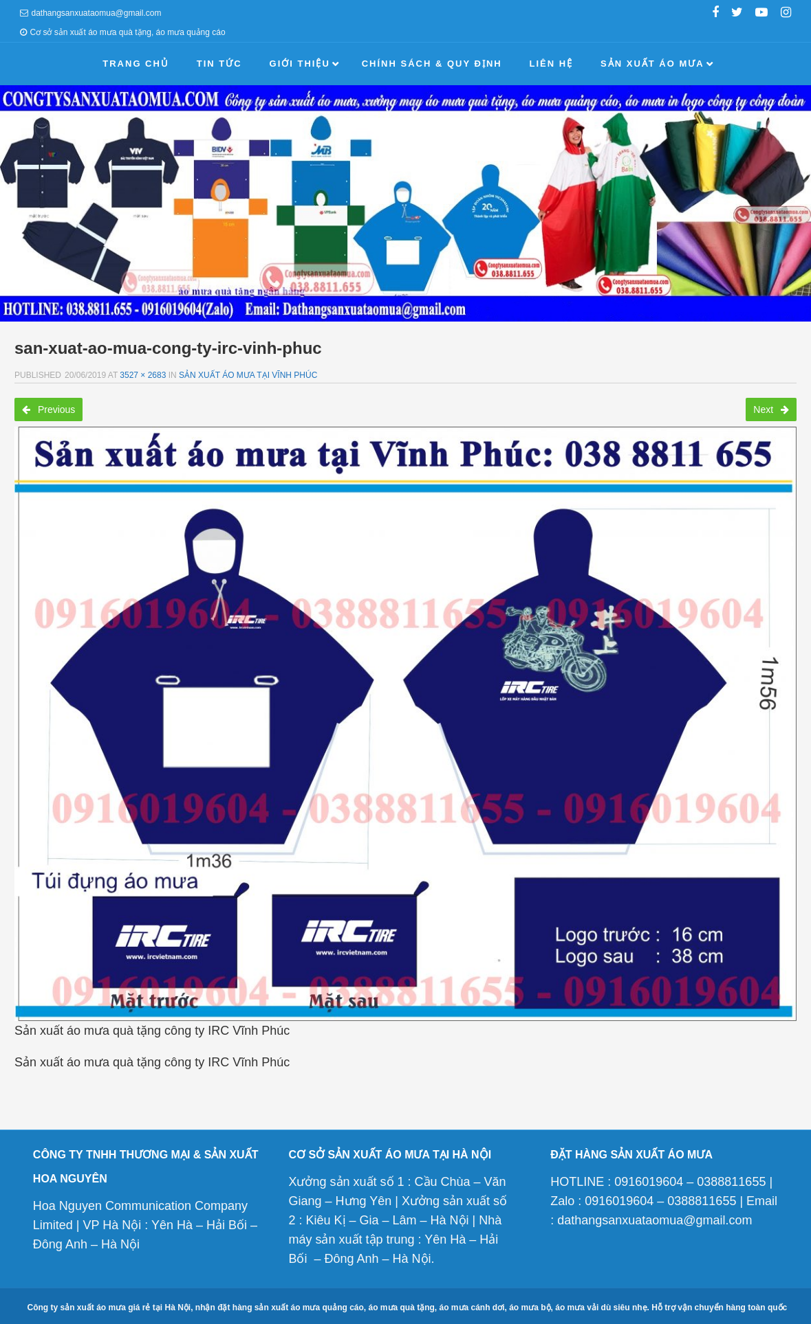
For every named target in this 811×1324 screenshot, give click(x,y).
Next (771, 409)
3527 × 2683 (143, 375)
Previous (48, 409)
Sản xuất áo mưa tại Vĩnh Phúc (248, 375)
